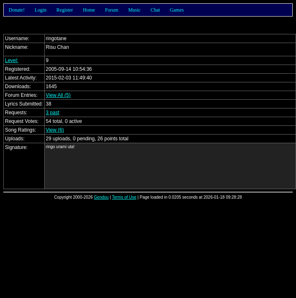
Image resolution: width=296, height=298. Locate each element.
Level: (11, 60)
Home (89, 10)
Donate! (17, 10)
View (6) (55, 130)
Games (176, 10)
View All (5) (58, 95)
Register (64, 10)
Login (41, 10)
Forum (111, 10)
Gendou (101, 197)
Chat (155, 10)
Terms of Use (124, 197)
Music (134, 10)
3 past (53, 112)
